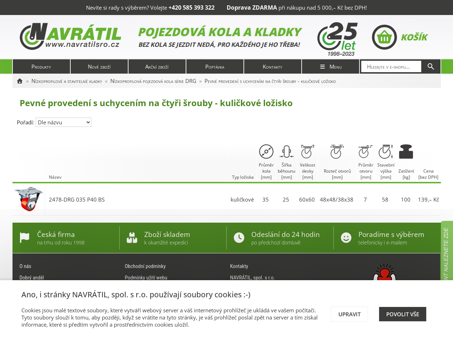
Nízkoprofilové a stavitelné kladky (66, 80)
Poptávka (214, 66)
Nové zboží (99, 66)
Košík (399, 37)
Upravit (349, 314)
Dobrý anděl (32, 277)
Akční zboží (156, 66)
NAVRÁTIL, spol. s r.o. (252, 277)
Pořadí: (26, 122)
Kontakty (272, 66)
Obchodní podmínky (145, 266)
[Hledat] (431, 66)
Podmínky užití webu (146, 277)
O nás (25, 266)
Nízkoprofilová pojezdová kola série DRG (153, 80)
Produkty (41, 66)
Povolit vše (402, 314)
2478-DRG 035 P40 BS (77, 199)
